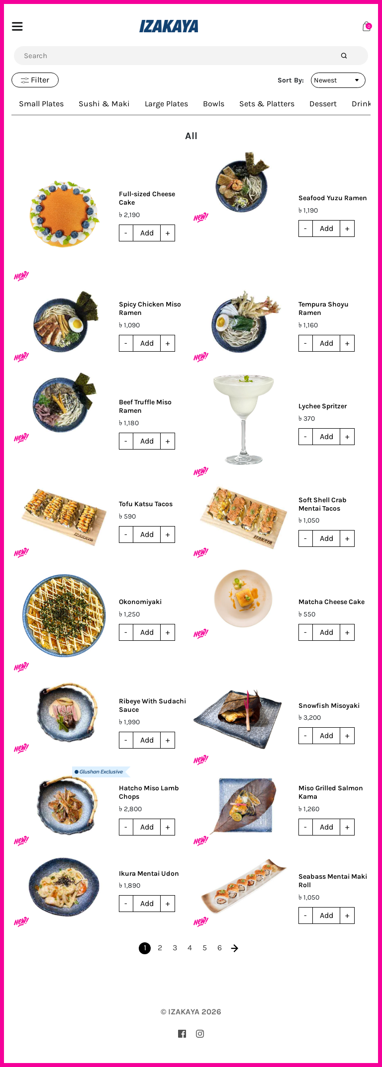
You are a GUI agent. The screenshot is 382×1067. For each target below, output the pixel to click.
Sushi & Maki (104, 103)
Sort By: (291, 80)
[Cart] (367, 25)
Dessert (323, 103)
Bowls (213, 103)
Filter (35, 79)
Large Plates (166, 103)
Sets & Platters (266, 103)
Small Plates (41, 103)
